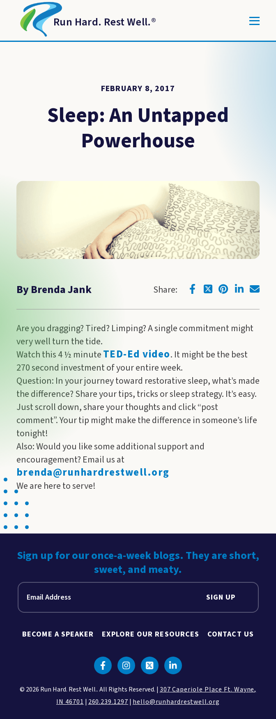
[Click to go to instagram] (126, 665)
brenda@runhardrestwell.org (93, 472)
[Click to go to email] (255, 289)
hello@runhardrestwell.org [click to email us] (176, 701)
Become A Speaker (58, 634)
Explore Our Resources (150, 634)
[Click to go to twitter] (208, 289)
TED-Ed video (136, 354)
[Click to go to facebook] (192, 289)
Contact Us (230, 634)
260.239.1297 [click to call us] (108, 701)
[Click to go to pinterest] (223, 289)
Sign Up (221, 597)
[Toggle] (254, 21)
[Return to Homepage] (86, 21)
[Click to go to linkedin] (239, 289)
